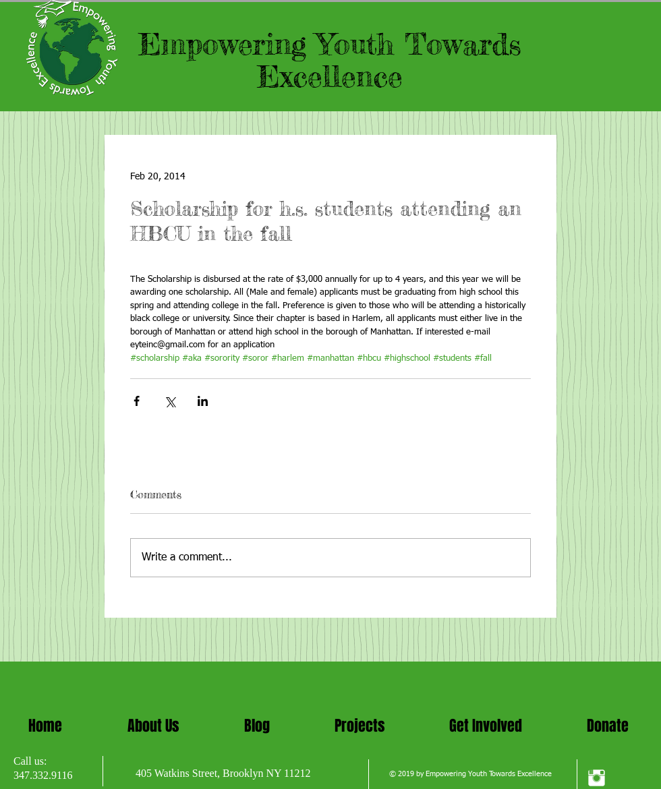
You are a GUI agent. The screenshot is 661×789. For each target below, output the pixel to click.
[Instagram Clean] (596, 777)
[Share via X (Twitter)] (169, 400)
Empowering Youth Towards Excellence (329, 60)
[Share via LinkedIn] (202, 400)
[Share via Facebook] (136, 400)
